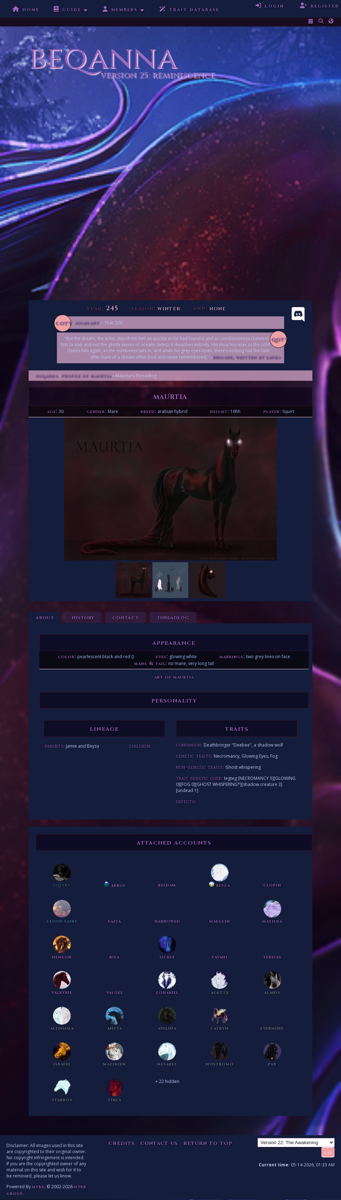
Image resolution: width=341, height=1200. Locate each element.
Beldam (167, 884)
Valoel (114, 992)
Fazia (114, 921)
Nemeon (62, 956)
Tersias (272, 956)
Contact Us (159, 1142)
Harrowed (167, 921)
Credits (121, 1142)
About (45, 617)
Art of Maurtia (174, 677)
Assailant (87, 322)
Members (120, 9)
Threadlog (173, 617)
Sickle (167, 956)
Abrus (114, 885)
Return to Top (208, 1142)
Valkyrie (62, 992)
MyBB (38, 1186)
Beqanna (47, 375)
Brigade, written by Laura (247, 357)
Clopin (272, 884)
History (83, 617)
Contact (125, 617)
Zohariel (167, 992)
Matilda (272, 921)
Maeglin (219, 921)
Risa (114, 956)
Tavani (219, 956)
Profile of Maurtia (86, 375)
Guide (67, 9)
